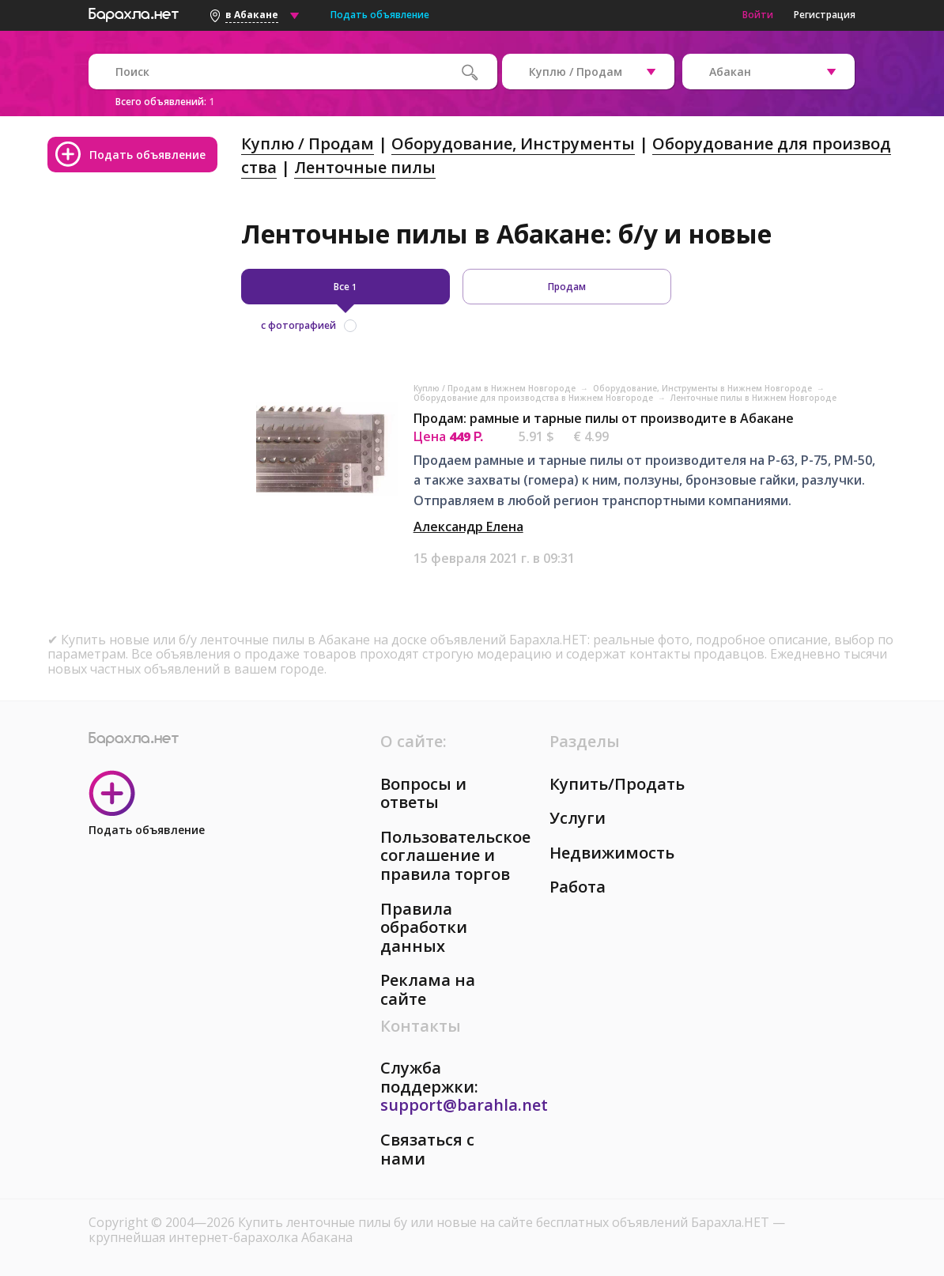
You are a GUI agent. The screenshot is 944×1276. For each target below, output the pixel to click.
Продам (567, 286)
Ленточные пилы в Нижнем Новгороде (753, 397)
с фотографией (298, 325)
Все (345, 286)
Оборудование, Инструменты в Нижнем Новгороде (703, 388)
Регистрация (824, 14)
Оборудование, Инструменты (513, 143)
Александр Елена (468, 526)
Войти (757, 14)
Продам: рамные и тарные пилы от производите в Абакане (603, 418)
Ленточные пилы (365, 167)
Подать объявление (379, 14)
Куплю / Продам (307, 143)
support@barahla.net (464, 1105)
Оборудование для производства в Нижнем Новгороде (534, 397)
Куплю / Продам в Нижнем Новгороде (495, 388)
